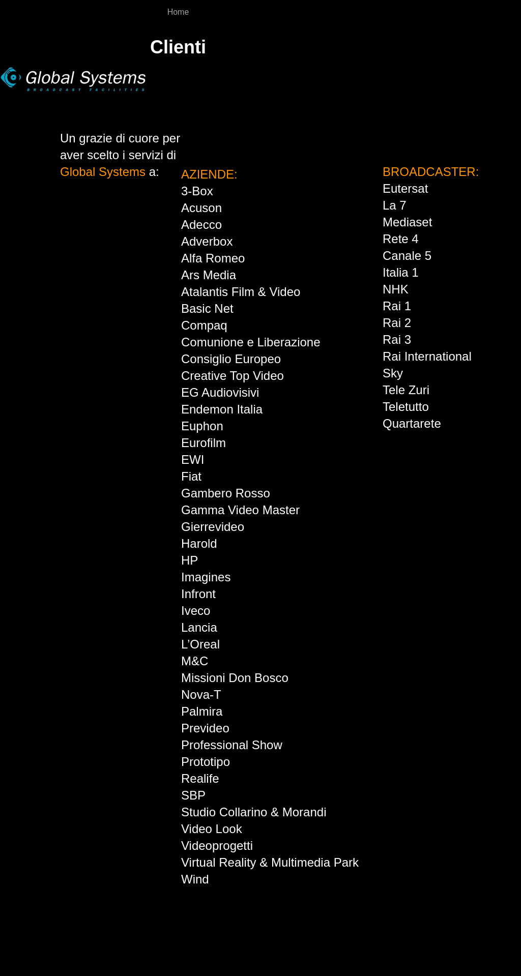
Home (178, 12)
